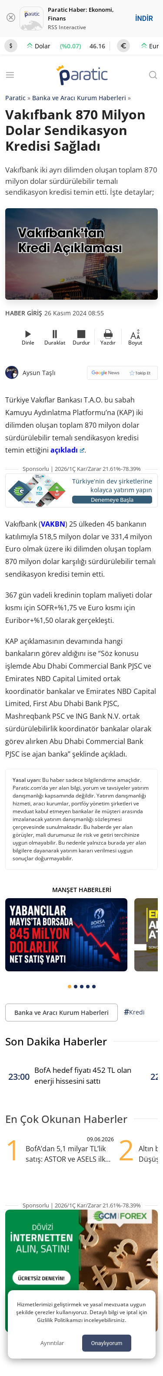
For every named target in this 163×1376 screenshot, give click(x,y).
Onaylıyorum (106, 1343)
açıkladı (67, 450)
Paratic (15, 98)
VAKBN (53, 524)
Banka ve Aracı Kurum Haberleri (79, 98)
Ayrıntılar (52, 1343)
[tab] (69, 986)
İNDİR (144, 18)
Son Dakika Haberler (56, 1041)
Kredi (134, 1012)
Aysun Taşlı (39, 373)
